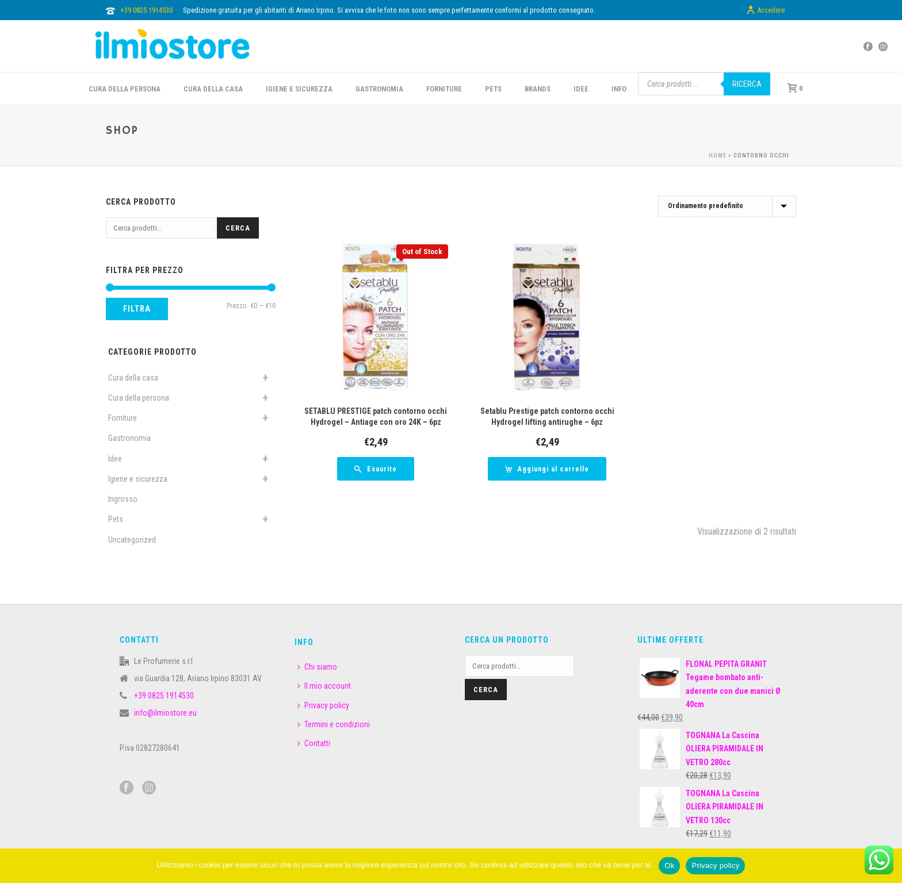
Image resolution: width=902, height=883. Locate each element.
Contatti (313, 743)
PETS (493, 89)
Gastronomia (129, 438)
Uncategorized (132, 539)
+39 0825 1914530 (146, 10)
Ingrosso (122, 499)
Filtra (137, 308)
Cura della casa (133, 377)
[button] (547, 469)
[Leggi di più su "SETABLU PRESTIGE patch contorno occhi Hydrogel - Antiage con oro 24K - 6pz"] (375, 469)
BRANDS (538, 89)
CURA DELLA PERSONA (124, 89)
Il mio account (324, 685)
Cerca (238, 228)
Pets (115, 519)
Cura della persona (138, 397)
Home (718, 155)
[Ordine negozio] (727, 206)
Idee (115, 458)
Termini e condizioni (333, 724)
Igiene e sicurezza (299, 89)
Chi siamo (317, 666)
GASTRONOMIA (379, 89)
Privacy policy (323, 705)
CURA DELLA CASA (213, 89)
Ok (669, 865)
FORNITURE (444, 89)
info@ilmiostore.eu (165, 712)
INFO (618, 89)
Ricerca (747, 84)
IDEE (581, 89)
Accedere (765, 10)
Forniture (122, 418)
